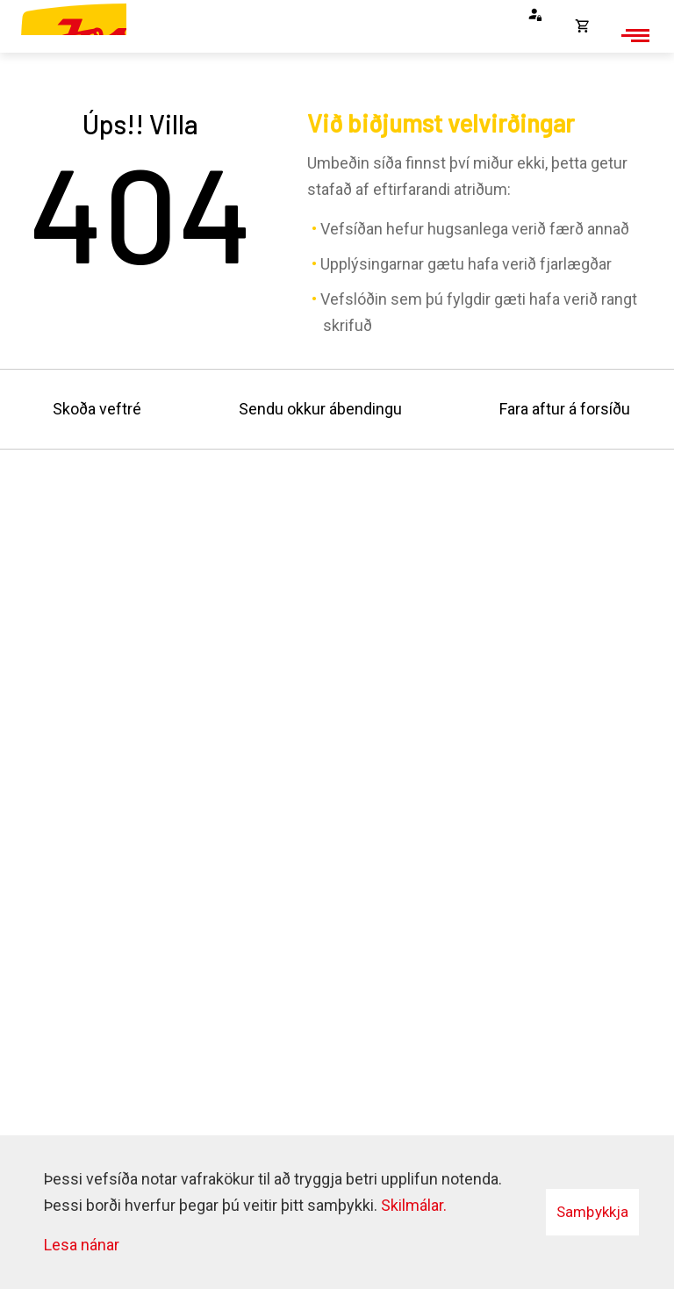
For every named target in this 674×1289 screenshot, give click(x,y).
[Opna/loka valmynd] (633, 35)
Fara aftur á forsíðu (564, 409)
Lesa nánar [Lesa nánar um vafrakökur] (81, 1244)
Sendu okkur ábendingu (320, 409)
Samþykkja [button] (592, 1212)
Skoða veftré (97, 409)
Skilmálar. (414, 1205)
